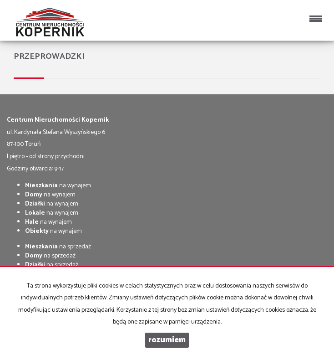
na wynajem (58, 185)
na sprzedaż (58, 247)
